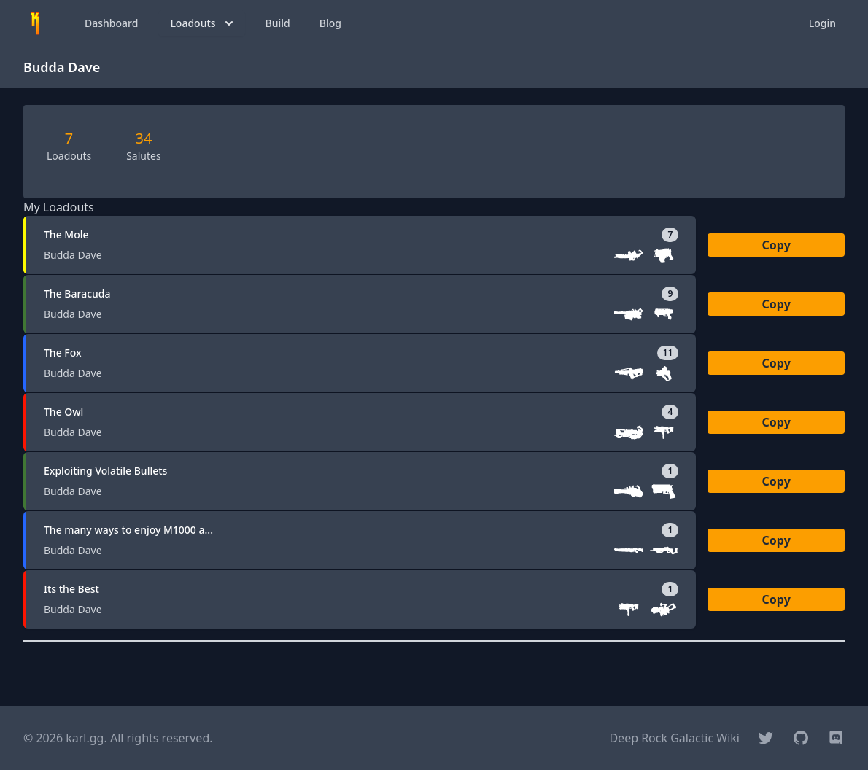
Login (822, 23)
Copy (776, 245)
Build (278, 23)
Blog (330, 23)
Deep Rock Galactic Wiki (674, 738)
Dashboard (111, 23)
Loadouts (203, 23)
